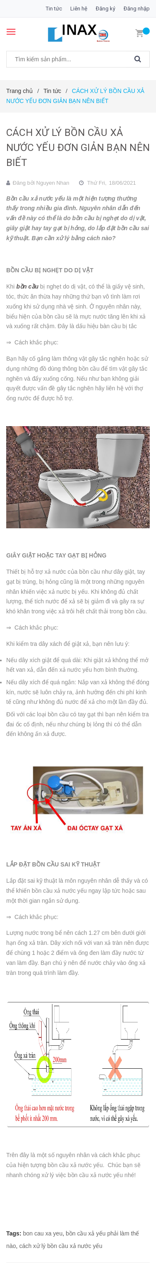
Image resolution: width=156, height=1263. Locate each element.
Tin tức (54, 8)
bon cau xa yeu (42, 1233)
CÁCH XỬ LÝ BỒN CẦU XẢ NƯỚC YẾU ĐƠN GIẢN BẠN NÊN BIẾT (78, 147)
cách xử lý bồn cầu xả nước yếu (60, 1246)
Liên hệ (78, 8)
